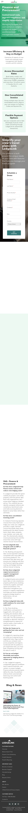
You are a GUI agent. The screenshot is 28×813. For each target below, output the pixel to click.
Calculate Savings (6, 772)
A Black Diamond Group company (11, 790)
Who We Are (5, 784)
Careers (4, 787)
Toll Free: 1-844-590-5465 (8, 796)
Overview (4, 749)
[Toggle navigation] (2, 2)
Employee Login (10, 808)
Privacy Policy (18, 808)
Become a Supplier (7, 769)
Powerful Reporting (7, 760)
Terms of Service (18, 810)
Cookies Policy (9, 810)
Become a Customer (7, 766)
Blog (3, 775)
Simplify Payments (6, 757)
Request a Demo (6, 777)
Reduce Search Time (7, 751)
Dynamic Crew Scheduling (9, 754)
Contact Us (5, 799)
